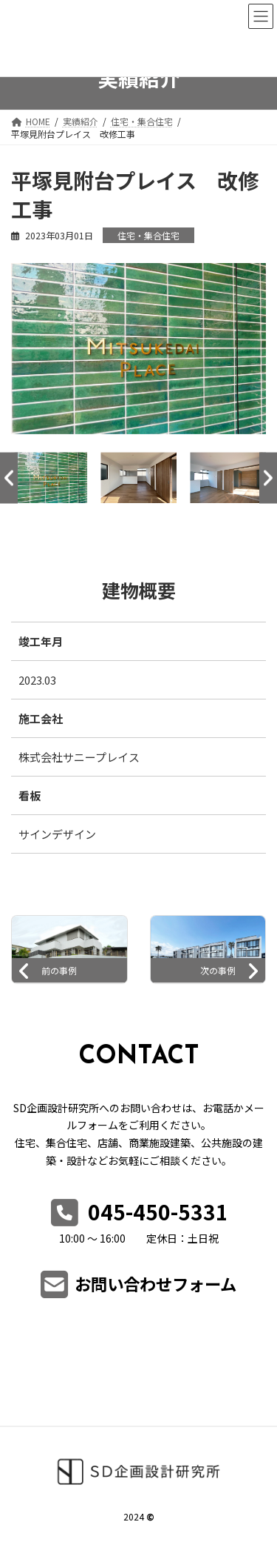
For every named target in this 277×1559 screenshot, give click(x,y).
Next (268, 477)
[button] (139, 1290)
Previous (9, 477)
